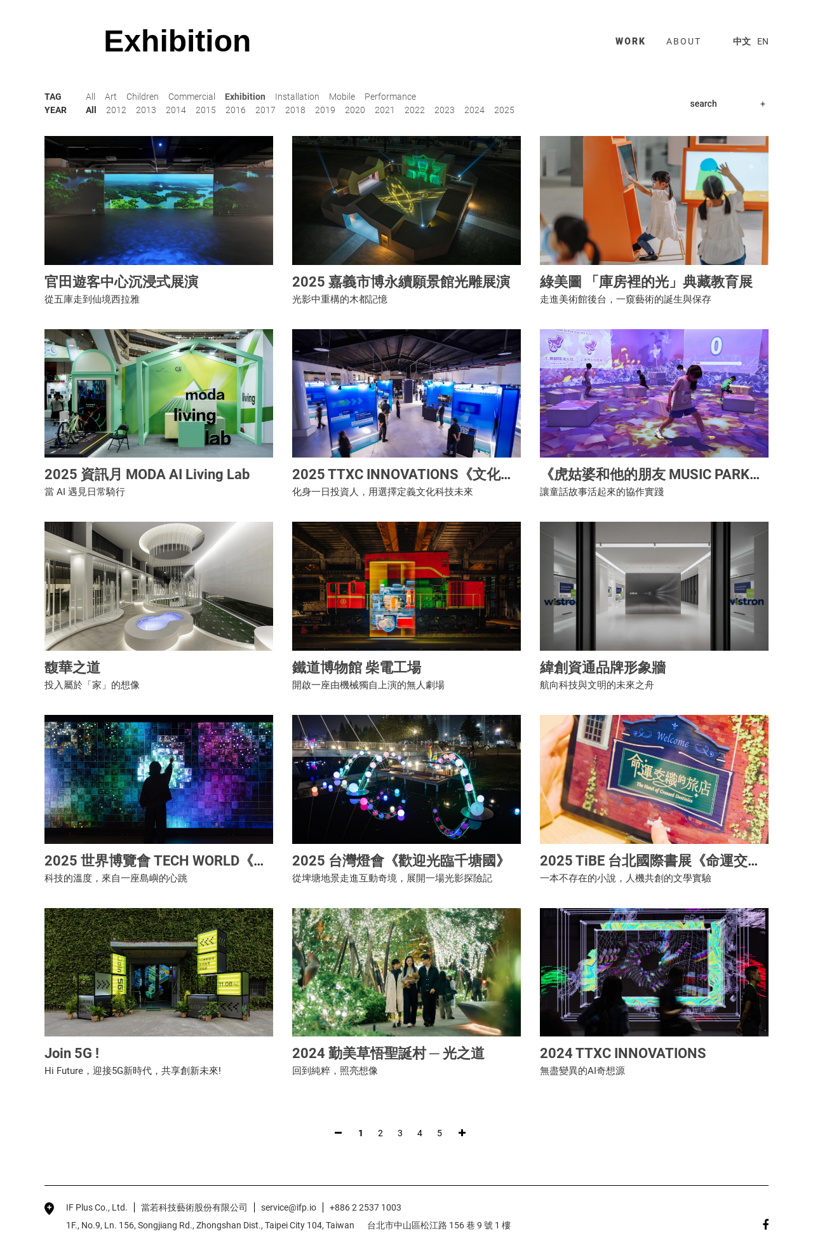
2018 (295, 110)
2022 (415, 110)
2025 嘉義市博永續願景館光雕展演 (401, 282)
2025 (504, 110)
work (630, 41)
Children (142, 97)
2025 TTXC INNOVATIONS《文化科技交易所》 (438, 474)
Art (111, 97)
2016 (235, 110)
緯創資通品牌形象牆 (603, 668)
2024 (474, 110)
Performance (390, 97)
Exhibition (245, 97)
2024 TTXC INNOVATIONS (623, 1053)
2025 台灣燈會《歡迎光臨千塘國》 (401, 861)
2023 (444, 110)
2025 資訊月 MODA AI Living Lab (147, 474)
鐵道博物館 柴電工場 (356, 668)
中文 (742, 41)
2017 (265, 110)
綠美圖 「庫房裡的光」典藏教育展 (646, 282)
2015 (206, 110)
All (90, 97)
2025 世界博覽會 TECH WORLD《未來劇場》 (183, 861)
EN (763, 41)
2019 (325, 110)
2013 (146, 110)
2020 (355, 110)
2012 (116, 110)
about (683, 41)
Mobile (342, 97)
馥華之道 (72, 668)
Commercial (191, 97)
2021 (385, 110)
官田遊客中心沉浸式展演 (121, 282)
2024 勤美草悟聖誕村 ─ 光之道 (388, 1053)
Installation (297, 97)
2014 (176, 110)
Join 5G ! (71, 1053)
